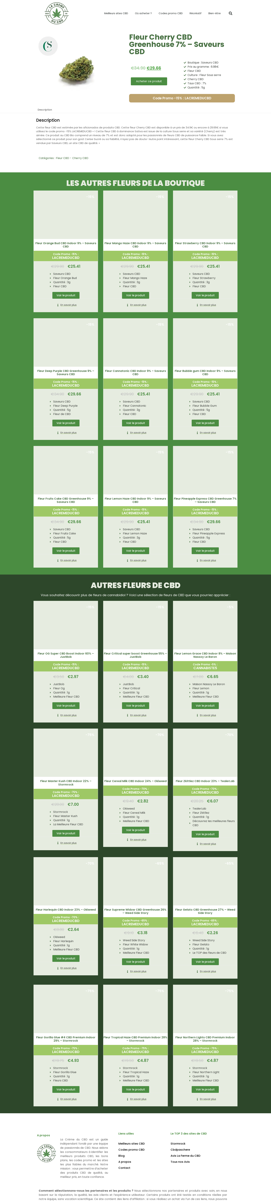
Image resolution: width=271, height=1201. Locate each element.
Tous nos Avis (180, 1160)
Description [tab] (45, 109)
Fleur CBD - (63, 158)
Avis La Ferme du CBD (185, 1154)
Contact (124, 1166)
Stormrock (178, 1142)
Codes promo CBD (171, 13)
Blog (121, 1154)
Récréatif (196, 13)
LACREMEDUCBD (66, 257)
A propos (124, 1160)
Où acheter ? (143, 13)
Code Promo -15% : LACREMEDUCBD (182, 98)
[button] (230, 13)
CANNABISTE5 (205, 667)
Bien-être (214, 13)
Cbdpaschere (180, 1148)
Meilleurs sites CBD (116, 13)
